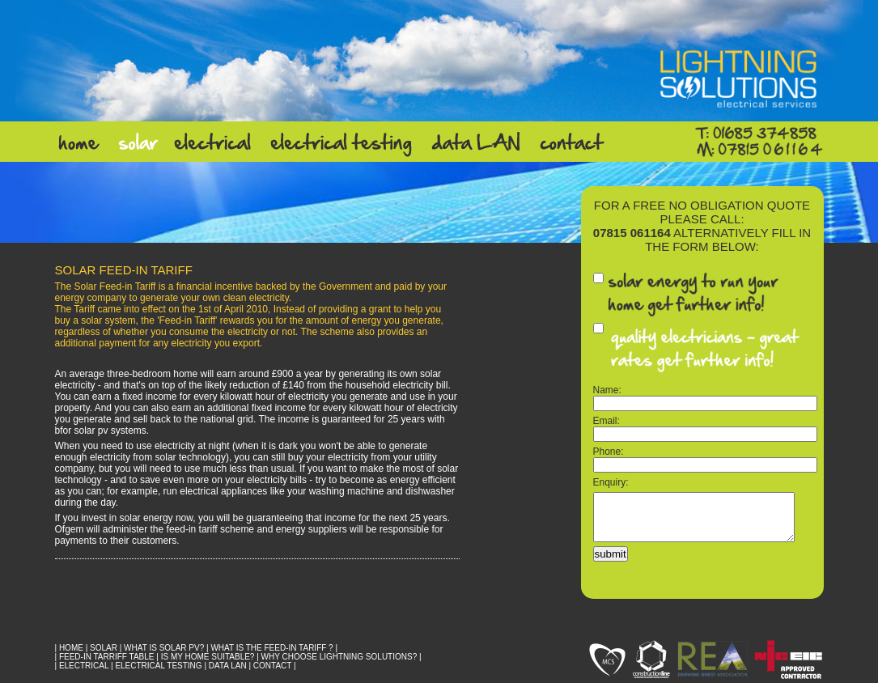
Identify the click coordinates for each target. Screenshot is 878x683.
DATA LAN (228, 665)
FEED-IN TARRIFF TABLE (107, 656)
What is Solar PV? (164, 647)
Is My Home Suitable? (208, 656)
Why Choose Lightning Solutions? (339, 656)
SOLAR (103, 647)
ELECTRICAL (83, 665)
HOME (71, 647)
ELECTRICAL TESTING (158, 665)
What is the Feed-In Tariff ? (271, 647)
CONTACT (272, 665)
